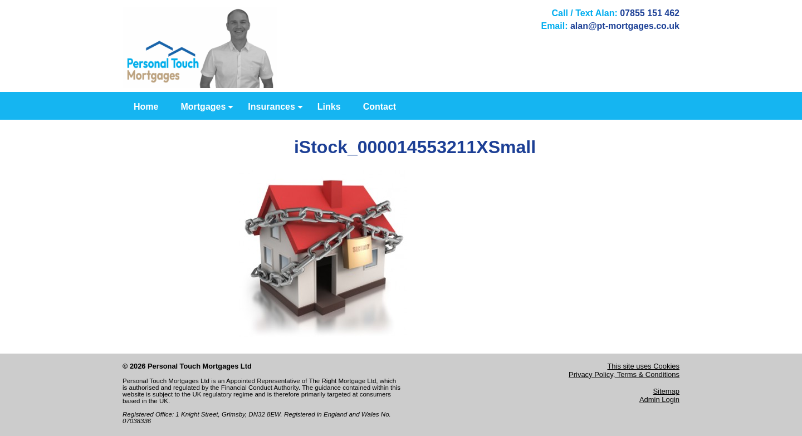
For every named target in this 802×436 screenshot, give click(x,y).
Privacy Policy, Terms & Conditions (624, 374)
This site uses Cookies (643, 366)
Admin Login (659, 399)
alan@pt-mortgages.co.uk (624, 26)
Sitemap (666, 391)
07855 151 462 (649, 13)
